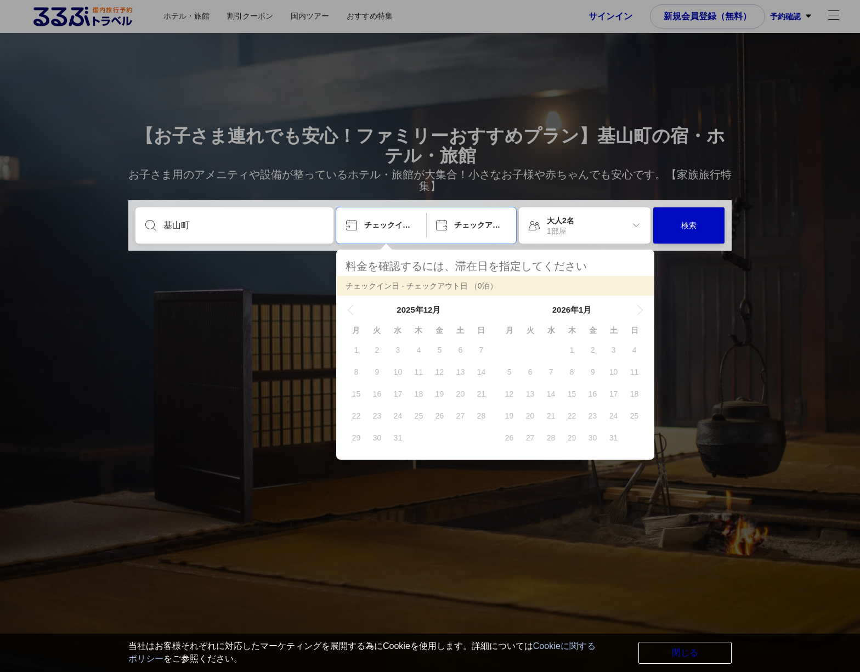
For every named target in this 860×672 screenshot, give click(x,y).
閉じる (685, 652)
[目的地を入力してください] (243, 225)
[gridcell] (356, 350)
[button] (350, 310)
